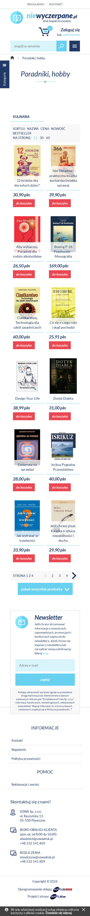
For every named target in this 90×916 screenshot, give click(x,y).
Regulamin (35, 4)
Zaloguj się (70, 29)
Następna (74, 575)
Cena (45, 129)
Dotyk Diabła (63, 398)
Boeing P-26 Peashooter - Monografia (63, 252)
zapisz (45, 679)
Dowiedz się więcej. (59, 913)
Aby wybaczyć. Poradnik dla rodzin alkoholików (27, 252)
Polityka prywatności (26, 759)
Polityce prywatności (58, 709)
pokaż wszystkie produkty (41, 589)
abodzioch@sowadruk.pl (36, 839)
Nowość (58, 129)
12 (35, 138)
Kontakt (56, 4)
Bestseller (22, 133)
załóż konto (71, 35)
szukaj (61, 46)
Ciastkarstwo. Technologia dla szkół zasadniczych (27, 323)
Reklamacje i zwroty (25, 784)
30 (42, 138)
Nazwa (33, 129)
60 (48, 138)
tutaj (45, 653)
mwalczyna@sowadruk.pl (37, 857)
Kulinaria (21, 117)
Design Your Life (27, 398)
